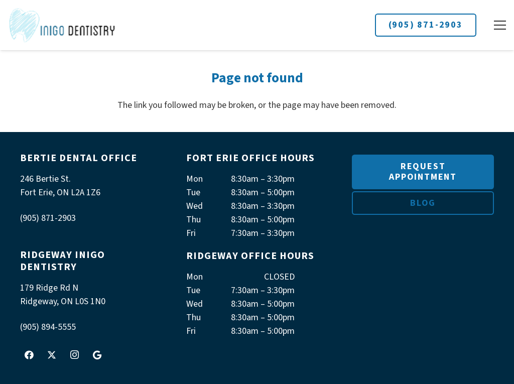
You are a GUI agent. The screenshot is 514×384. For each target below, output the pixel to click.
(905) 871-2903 (426, 25)
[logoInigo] (62, 25)
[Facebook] (29, 355)
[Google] (97, 355)
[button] (499, 25)
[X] (52, 355)
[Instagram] (74, 355)
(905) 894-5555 (48, 327)
